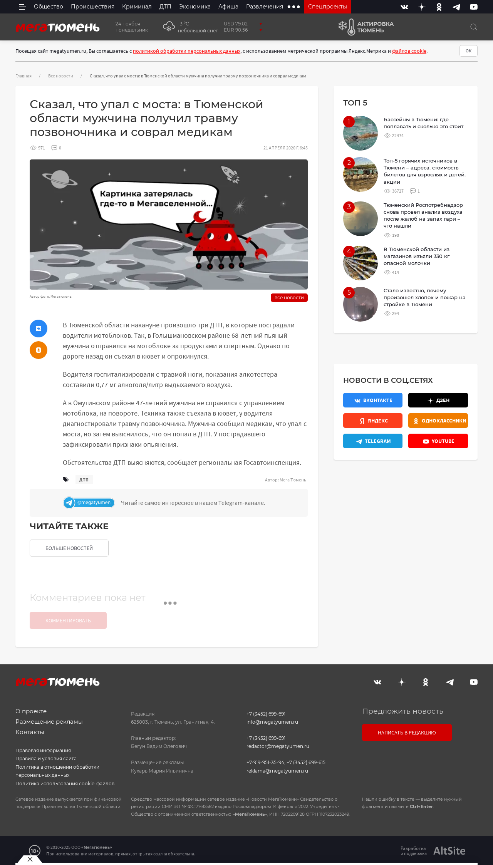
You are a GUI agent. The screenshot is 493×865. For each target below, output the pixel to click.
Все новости (60, 76)
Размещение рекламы (49, 721)
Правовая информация (43, 750)
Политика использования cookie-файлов (64, 783)
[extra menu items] (293, 6)
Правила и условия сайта (46, 758)
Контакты (29, 732)
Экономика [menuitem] (195, 6)
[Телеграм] (183, 502)
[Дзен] (422, 7)
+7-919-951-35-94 (265, 762)
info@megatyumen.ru (272, 722)
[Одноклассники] (439, 7)
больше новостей (69, 548)
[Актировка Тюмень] (363, 27)
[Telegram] (456, 7)
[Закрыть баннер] (30, 859)
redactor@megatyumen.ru (277, 746)
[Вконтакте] (404, 7)
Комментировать (68, 620)
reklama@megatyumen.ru (277, 771)
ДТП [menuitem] (165, 6)
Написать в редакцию (407, 732)
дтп (84, 480)
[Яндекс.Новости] (372, 420)
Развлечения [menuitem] (264, 6)
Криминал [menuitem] (137, 6)
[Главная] (57, 27)
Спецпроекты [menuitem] (327, 6)
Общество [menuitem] (48, 6)
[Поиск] (474, 27)
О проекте (31, 711)
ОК (468, 51)
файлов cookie (409, 50)
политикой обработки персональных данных (186, 50)
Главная (23, 76)
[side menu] (22, 6)
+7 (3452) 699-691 (265, 714)
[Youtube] (474, 7)
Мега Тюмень (293, 480)
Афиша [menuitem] (228, 6)
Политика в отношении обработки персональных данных (57, 771)
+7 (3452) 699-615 (306, 762)
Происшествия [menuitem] (92, 6)
